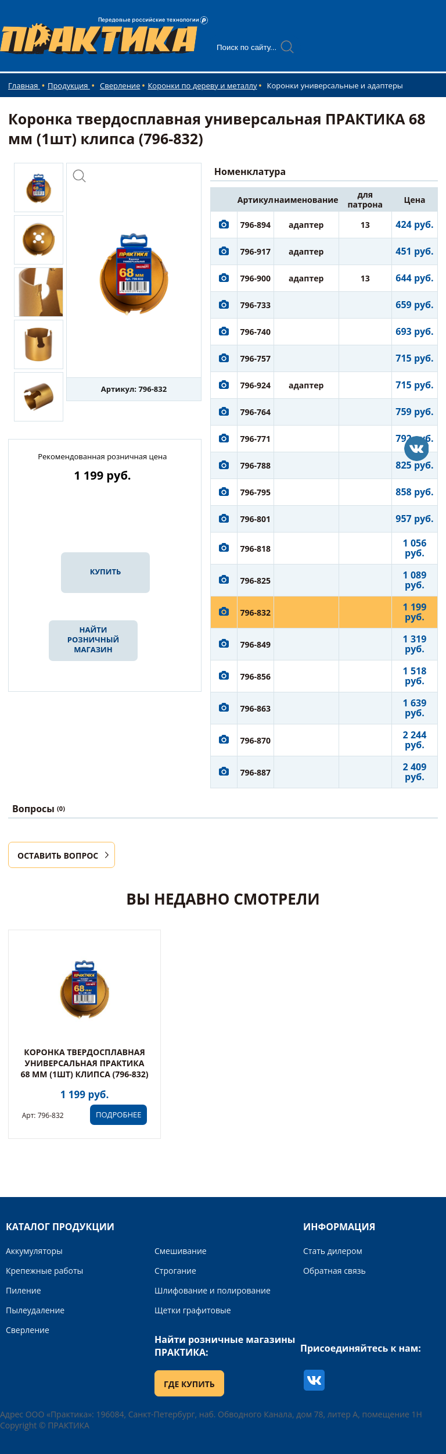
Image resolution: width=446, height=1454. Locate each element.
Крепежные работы (44, 1270)
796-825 (255, 580)
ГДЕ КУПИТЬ (189, 1383)
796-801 (255, 518)
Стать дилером (332, 1250)
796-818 (255, 548)
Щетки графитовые (192, 1310)
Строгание (175, 1270)
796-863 (255, 708)
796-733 (255, 304)
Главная (24, 85)
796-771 (255, 438)
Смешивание (180, 1250)
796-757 (255, 358)
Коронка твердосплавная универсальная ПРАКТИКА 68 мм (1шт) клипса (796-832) (84, 1063)
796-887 (255, 772)
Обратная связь (334, 1270)
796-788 (255, 465)
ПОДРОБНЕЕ (118, 1114)
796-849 (255, 644)
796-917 (255, 251)
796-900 (255, 278)
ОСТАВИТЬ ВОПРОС (57, 855)
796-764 (255, 411)
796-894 (255, 224)
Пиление (23, 1290)
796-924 (255, 385)
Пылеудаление (35, 1310)
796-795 (255, 492)
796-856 (255, 676)
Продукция (69, 85)
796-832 (255, 612)
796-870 (255, 740)
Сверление (120, 85)
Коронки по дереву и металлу (202, 85)
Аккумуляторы (34, 1250)
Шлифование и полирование (212, 1290)
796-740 (255, 331)
